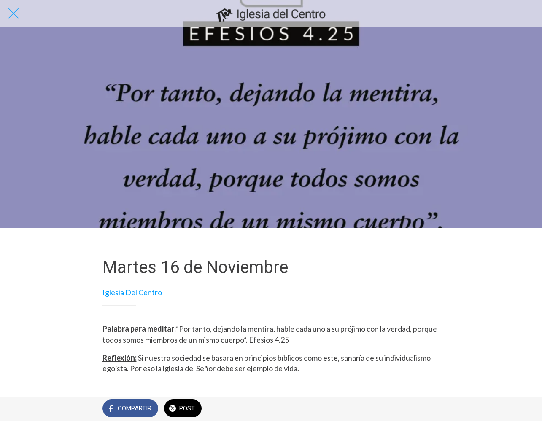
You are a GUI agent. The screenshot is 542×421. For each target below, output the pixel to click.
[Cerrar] (13, 13)
